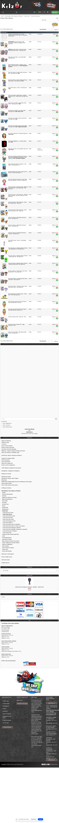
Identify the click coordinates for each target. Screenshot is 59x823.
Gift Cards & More (6, 559)
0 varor (54, 12)
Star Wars (4, 502)
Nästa (56, 29)
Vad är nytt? (29, 575)
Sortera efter (4, 32)
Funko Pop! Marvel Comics (8, 516)
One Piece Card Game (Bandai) (9, 449)
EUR (40, 12)
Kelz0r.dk (12, 764)
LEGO (3, 536)
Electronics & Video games (8, 554)
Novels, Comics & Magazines (8, 465)
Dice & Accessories (6, 461)
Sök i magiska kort (6, 423)
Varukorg (29, 594)
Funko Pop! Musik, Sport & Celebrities (11, 524)
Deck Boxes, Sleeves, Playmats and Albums (12, 455)
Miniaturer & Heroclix (6, 473)
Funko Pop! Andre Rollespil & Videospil (11, 527)
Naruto (3, 505)
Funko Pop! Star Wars (7, 517)
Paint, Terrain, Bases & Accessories (10, 485)
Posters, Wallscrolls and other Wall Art (10, 542)
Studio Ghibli (5, 507)
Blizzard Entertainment (7, 499)
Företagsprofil (6, 706)
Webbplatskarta (54, 764)
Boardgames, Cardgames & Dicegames (11, 470)
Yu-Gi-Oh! (4, 444)
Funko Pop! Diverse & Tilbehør (9, 531)
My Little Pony (5, 504)
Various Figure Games (7, 483)
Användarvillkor (6, 703)
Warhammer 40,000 (6, 476)
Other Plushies (5, 546)
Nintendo (4, 495)
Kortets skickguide (7, 713)
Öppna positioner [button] (7, 727)
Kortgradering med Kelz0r (7, 717)
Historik (4, 708)
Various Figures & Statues (8, 547)
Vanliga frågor (6, 701)
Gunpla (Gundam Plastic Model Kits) (10, 534)
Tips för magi (5, 722)
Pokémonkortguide (7, 720)
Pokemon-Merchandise (7, 494)
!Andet (30, 34)
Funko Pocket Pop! (6, 532)
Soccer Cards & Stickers (7, 445)
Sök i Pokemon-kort (7, 427)
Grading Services (5, 562)
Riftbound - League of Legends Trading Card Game (13, 450)
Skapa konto (19, 700)
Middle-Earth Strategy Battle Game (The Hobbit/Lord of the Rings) (17, 481)
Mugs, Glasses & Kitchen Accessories (10, 541)
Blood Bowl (4, 480)
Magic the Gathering (6, 440)
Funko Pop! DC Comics (7, 512)
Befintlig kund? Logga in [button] (22, 703)
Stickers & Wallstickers (7, 544)
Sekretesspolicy (19, 764)
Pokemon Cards (5, 442)
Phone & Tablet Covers (7, 556)
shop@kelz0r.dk (53, 705)
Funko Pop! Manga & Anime (8, 521)
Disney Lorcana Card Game (8, 447)
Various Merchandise (7, 551)
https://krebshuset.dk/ (51, 714)
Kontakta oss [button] (52, 703)
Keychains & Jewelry (7, 539)
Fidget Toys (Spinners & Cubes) (9, 497)
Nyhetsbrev (5, 711)
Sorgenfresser (5, 509)
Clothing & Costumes (6, 488)
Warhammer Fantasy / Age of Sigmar (10, 478)
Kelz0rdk (52, 711)
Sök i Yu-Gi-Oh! (6, 425)
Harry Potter (5, 500)
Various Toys (5, 549)
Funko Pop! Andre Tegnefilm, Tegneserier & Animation (14, 529)
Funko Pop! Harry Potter (8, 519)
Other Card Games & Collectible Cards (10, 452)
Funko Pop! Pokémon (7, 522)
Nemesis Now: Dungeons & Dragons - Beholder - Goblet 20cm (29, 587)
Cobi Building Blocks (6, 537)
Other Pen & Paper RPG (7, 463)
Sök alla (4, 421)
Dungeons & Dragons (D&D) (8, 458)
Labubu (4, 492)
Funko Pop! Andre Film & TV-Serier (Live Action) (13, 526)
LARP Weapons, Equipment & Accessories (11, 467)
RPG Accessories (6, 460)
